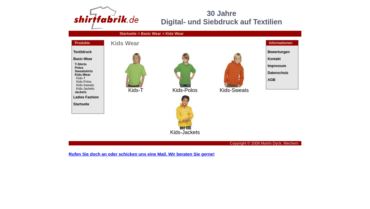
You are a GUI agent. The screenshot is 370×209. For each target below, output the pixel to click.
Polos (79, 67)
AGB (271, 80)
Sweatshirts (84, 71)
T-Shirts (81, 64)
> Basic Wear (149, 33)
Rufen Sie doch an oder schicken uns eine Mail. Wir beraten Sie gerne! (142, 154)
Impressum (277, 66)
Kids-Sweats (85, 85)
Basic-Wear (82, 59)
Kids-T (81, 78)
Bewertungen (279, 52)
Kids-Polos (84, 81)
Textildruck (82, 52)
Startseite (128, 33)
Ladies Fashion (86, 97)
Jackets (80, 92)
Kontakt (274, 59)
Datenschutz (278, 73)
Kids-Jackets (85, 88)
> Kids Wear (173, 33)
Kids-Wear (82, 74)
